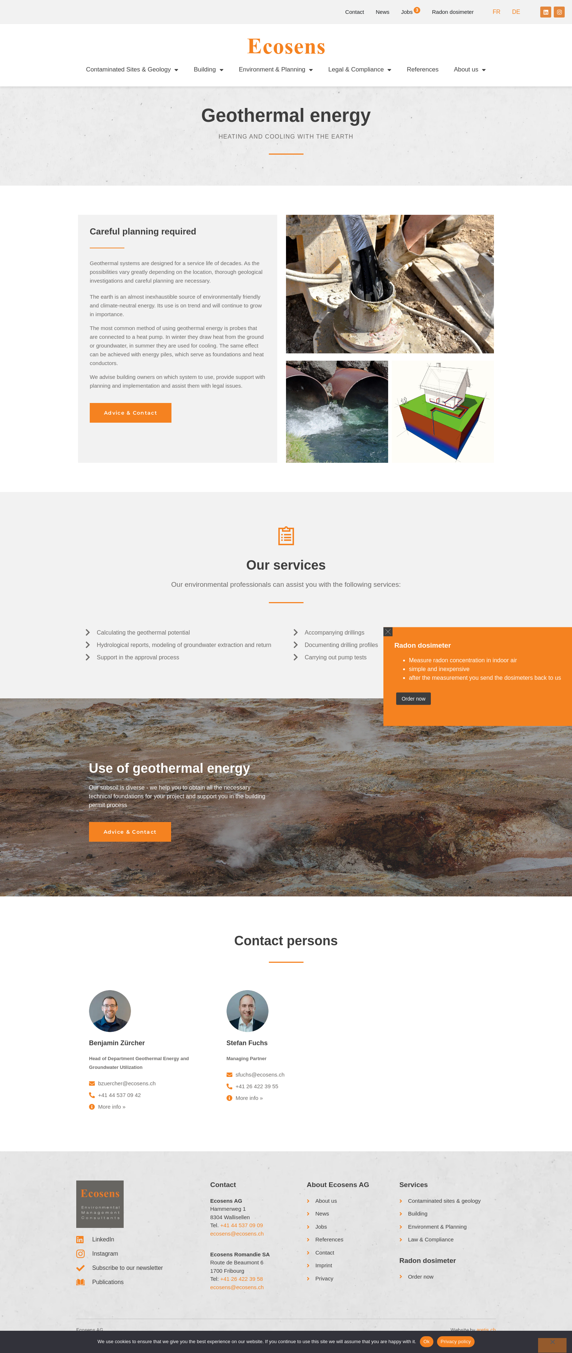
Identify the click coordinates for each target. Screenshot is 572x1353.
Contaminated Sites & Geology (132, 70)
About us (470, 70)
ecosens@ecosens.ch (237, 1240)
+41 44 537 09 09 (241, 1232)
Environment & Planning (276, 70)
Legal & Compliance (359, 70)
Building (209, 70)
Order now (413, 698)
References (422, 69)
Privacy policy (456, 1341)
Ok (427, 1341)
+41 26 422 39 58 (241, 1286)
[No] (552, 1345)
